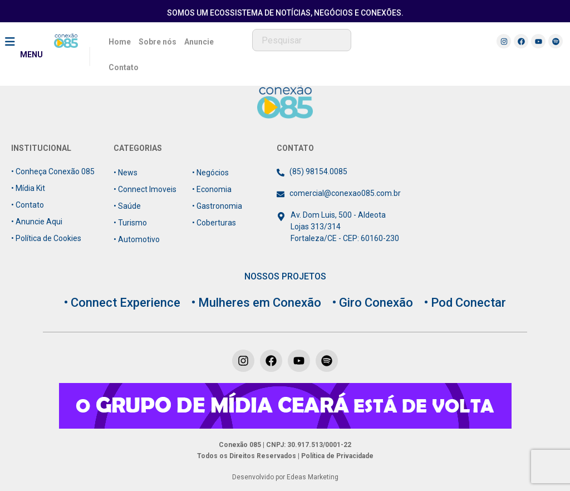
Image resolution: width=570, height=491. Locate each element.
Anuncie (199, 41)
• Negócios (210, 172)
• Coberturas (214, 222)
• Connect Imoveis (145, 189)
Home (120, 41)
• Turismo (130, 222)
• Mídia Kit (28, 188)
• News (125, 172)
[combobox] (301, 40)
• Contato (27, 204)
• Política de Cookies (46, 238)
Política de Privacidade (336, 456)
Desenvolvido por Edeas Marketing (285, 477)
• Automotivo (137, 239)
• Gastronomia (217, 206)
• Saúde (127, 206)
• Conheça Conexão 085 (53, 171)
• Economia (212, 189)
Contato (124, 67)
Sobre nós (157, 41)
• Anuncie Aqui (36, 221)
